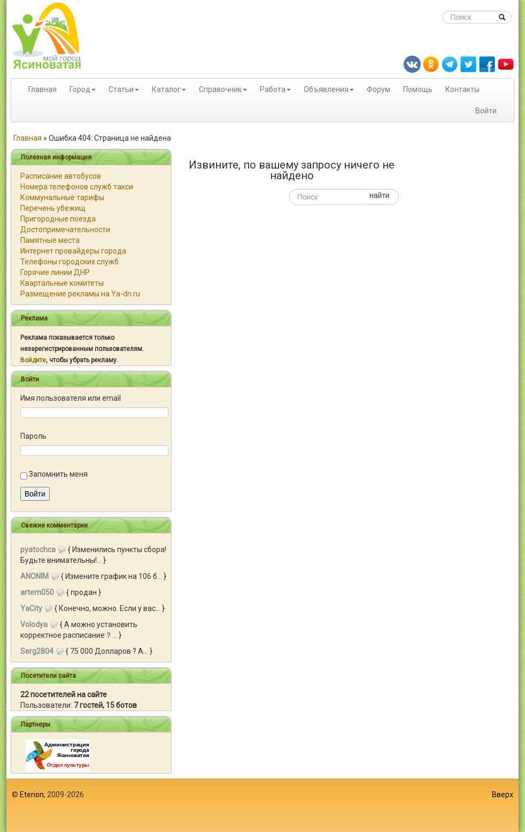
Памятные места (50, 240)
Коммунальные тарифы (62, 197)
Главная (42, 89)
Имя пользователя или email (70, 398)
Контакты (462, 89)
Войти (486, 110)
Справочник (220, 89)
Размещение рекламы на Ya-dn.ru (80, 293)
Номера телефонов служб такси (76, 186)
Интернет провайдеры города (73, 251)
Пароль (33, 436)
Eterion (32, 794)
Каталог (166, 89)
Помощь (418, 89)
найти (379, 195)
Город (80, 89)
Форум (378, 89)
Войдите (33, 360)
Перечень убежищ (53, 208)
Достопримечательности (65, 229)
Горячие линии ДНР (55, 272)
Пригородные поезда (58, 219)
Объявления (326, 89)
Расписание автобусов (60, 176)
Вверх (502, 794)
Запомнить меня (58, 474)
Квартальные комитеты (62, 283)
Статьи (121, 89)
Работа (272, 89)
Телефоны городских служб (69, 261)
